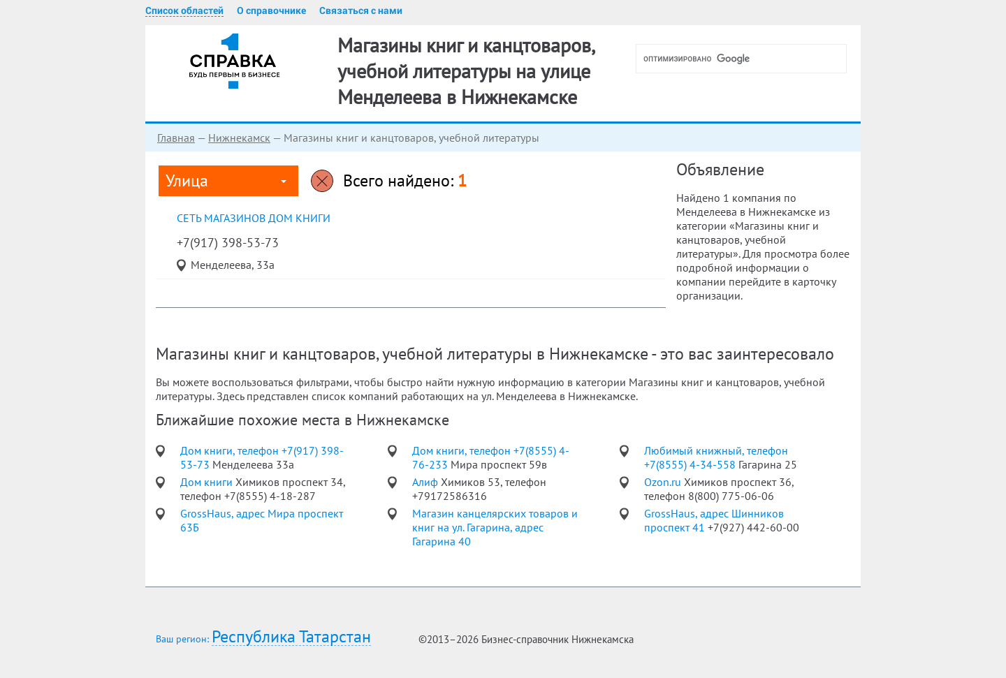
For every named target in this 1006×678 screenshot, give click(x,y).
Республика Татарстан (291, 637)
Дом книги (207, 482)
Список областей (184, 10)
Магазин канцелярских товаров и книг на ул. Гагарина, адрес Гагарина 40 (495, 527)
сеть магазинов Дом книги (253, 218)
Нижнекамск (239, 138)
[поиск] (746, 59)
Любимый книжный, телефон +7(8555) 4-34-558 (716, 457)
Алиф (426, 482)
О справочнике (271, 10)
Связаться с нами (360, 10)
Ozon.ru (664, 482)
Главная (176, 138)
